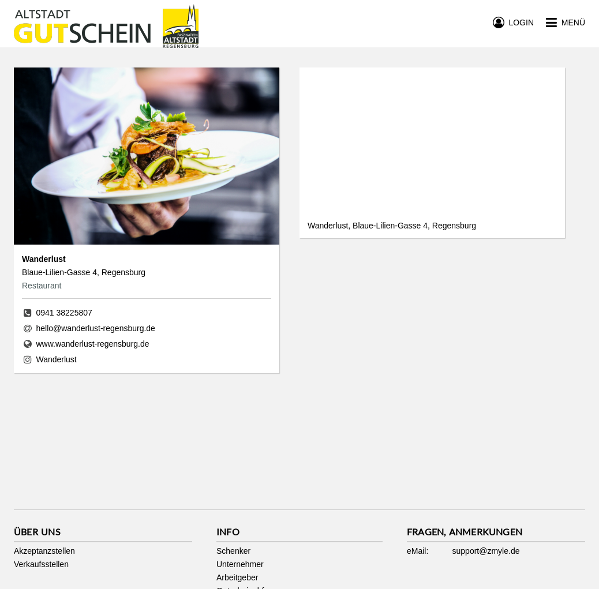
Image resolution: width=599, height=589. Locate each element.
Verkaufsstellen (41, 564)
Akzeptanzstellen (44, 551)
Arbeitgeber (237, 577)
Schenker (233, 551)
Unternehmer (240, 564)
